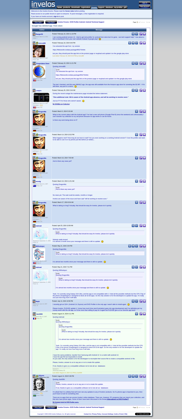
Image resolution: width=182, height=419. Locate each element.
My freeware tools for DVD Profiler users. (66, 402)
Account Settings (107, 414)
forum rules (69, 11)
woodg (38, 181)
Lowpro (38, 90)
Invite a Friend (118, 414)
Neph (38, 301)
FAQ (126, 414)
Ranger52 (39, 34)
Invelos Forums (63, 22)
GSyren (41, 375)
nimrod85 (42, 43)
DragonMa (42, 112)
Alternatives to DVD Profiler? (118, 399)
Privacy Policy (96, 414)
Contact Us (87, 414)
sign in (56, 16)
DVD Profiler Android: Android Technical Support (87, 22)
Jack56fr (39, 314)
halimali (39, 226)
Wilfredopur (40, 246)
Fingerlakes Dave (42, 63)
